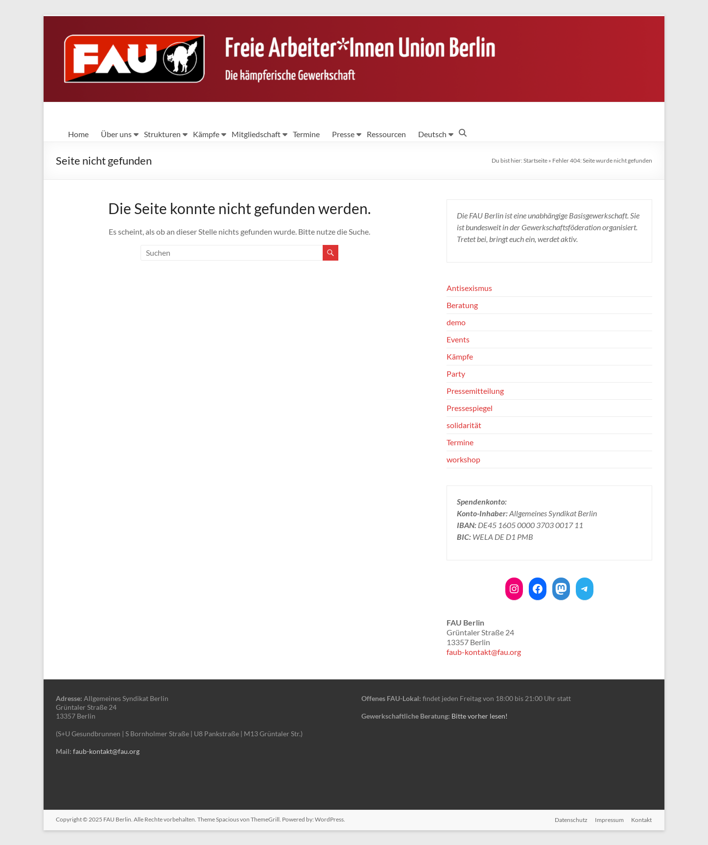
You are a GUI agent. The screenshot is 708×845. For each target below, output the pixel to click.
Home (78, 134)
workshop (463, 459)
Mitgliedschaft (256, 134)
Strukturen (162, 134)
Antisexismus (469, 287)
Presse (343, 134)
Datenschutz (570, 819)
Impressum (609, 819)
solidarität (464, 425)
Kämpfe (206, 134)
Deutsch (432, 134)
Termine (306, 134)
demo (456, 322)
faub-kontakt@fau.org (484, 651)
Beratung (462, 305)
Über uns (116, 134)
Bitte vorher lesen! (479, 716)
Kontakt (642, 819)
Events (458, 339)
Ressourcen (386, 134)
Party (456, 373)
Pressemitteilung (475, 390)
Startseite (535, 160)
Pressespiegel (470, 407)
